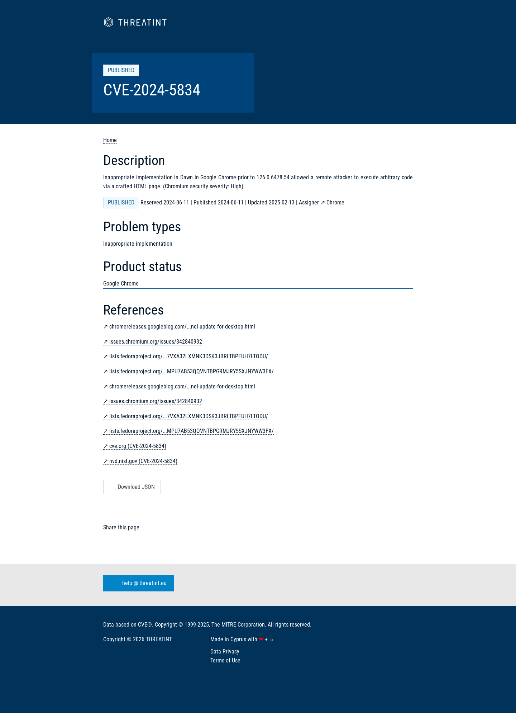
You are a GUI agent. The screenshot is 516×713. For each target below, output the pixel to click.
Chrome (335, 202)
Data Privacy (224, 651)
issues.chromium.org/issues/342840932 (155, 341)
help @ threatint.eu (137, 583)
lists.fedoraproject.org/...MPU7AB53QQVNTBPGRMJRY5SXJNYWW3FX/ (191, 371)
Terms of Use (225, 660)
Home (110, 140)
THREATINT (159, 639)
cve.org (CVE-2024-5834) (137, 446)
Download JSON (131, 486)
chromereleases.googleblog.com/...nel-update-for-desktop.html (182, 326)
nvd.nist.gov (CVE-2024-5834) (143, 461)
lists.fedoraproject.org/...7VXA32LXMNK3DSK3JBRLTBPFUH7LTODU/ (188, 356)
